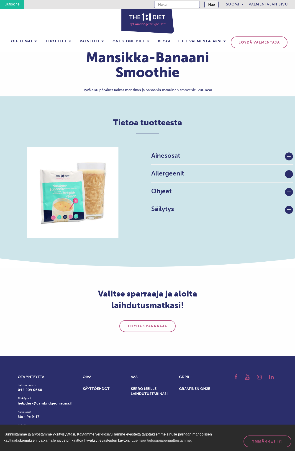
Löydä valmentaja (259, 42)
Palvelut (90, 41)
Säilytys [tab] (162, 209)
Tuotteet (56, 41)
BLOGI (164, 41)
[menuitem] (233, 4)
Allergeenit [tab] (167, 173)
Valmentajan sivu (268, 4)
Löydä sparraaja (147, 326)
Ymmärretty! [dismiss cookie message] (267, 441)
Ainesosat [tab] (165, 155)
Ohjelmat (22, 41)
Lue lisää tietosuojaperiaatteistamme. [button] (162, 440)
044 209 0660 (30, 390)
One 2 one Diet (129, 41)
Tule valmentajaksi (200, 41)
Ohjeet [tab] (161, 191)
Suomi (232, 4)
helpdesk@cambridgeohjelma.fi (45, 403)
